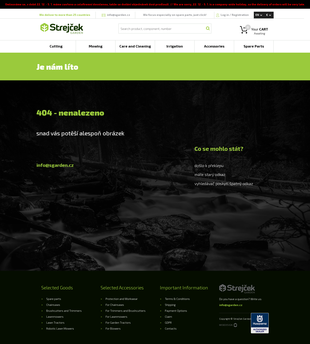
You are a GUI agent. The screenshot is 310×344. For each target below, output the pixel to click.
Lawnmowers (54, 316)
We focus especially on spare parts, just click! (174, 14)
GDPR (168, 322)
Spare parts (53, 298)
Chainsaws (53, 304)
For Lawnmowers (116, 316)
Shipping (170, 304)
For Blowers (113, 328)
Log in (225, 14)
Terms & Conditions (177, 298)
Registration (240, 14)
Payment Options (176, 310)
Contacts (171, 328)
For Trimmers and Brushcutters (126, 310)
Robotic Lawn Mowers (60, 328)
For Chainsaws (115, 304)
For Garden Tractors (118, 322)
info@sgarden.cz (55, 165)
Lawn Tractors (55, 322)
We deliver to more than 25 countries (64, 14)
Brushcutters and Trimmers (64, 310)
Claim (168, 316)
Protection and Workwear (122, 298)
